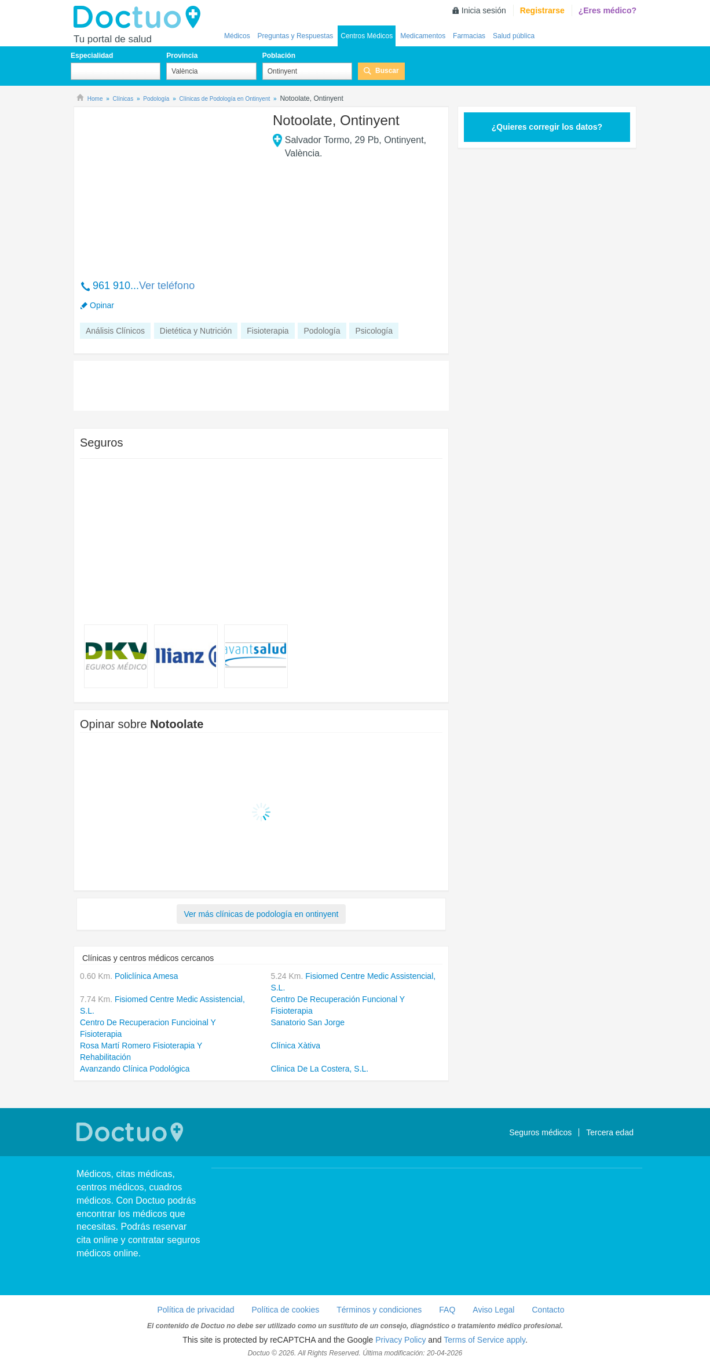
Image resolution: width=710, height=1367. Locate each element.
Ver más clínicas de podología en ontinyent (261, 914)
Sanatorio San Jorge (307, 1022)
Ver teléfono (167, 285)
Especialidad (92, 55)
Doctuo (140, 17)
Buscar (387, 71)
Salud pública (514, 36)
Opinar (102, 305)
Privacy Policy (400, 1339)
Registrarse (542, 10)
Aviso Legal (493, 1309)
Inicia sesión (484, 10)
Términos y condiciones (379, 1309)
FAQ (447, 1309)
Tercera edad (610, 1132)
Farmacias (469, 36)
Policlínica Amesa (146, 976)
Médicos (237, 36)
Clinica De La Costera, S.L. (319, 1068)
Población (278, 55)
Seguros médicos (540, 1132)
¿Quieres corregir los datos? (547, 126)
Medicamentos (422, 36)
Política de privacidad (195, 1309)
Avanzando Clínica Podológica (135, 1068)
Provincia (181, 55)
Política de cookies (286, 1309)
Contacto (548, 1309)
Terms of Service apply (484, 1339)
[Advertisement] (168, 187)
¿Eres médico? (607, 10)
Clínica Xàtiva (295, 1045)
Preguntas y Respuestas (296, 36)
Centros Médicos (367, 36)
